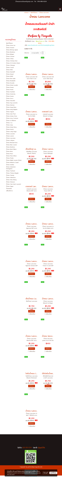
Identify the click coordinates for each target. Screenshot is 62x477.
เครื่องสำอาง (9, 191)
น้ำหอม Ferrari (10, 87)
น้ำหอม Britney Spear (12, 50)
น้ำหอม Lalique (10, 140)
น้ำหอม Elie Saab (10, 78)
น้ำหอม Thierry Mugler (12, 173)
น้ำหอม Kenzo (10, 129)
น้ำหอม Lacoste (10, 134)
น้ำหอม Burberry (10, 52)
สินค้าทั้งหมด (9, 43)
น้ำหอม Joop (9, 125)
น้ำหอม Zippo (9, 186)
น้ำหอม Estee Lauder (12, 85)
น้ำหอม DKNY (9, 76)
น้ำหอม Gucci (9, 98)
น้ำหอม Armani (10, 48)
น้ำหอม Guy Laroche (11, 103)
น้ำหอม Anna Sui (10, 45)
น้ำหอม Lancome (10, 138)
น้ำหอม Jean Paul (11, 114)
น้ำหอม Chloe (9, 59)
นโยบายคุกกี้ (11, 474)
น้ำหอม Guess (10, 96)
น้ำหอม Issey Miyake (11, 109)
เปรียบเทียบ (32, 89)
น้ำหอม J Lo (9, 123)
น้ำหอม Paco (9, 154)
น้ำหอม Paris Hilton (11, 156)
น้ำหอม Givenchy (10, 94)
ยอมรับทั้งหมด (53, 473)
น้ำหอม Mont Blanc (11, 149)
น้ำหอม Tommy (10, 175)
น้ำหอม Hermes (10, 105)
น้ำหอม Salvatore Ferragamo (11, 168)
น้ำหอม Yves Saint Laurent (13, 184)
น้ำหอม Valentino (11, 177)
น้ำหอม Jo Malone (11, 120)
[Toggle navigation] (60, 9)
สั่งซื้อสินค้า (31, 87)
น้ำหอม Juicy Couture (12, 118)
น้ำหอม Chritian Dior (11, 61)
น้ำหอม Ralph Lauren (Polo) (13, 160)
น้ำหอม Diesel (10, 74)
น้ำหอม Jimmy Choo (11, 116)
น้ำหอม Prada (9, 158)
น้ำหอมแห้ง (9, 188)
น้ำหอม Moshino (10, 147)
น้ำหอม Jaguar (10, 112)
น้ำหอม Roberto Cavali (12, 162)
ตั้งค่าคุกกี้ (46, 473)
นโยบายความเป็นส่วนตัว (36, 473)
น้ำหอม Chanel (10, 56)
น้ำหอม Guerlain (10, 92)
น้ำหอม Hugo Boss (11, 107)
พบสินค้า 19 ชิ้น (28, 49)
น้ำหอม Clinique (10, 65)
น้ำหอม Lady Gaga (11, 131)
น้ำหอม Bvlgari (10, 54)
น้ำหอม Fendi (9, 89)
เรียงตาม (27, 53)
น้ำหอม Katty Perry (11, 127)
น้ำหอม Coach (10, 67)
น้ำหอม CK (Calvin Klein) (13, 63)
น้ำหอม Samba (10, 165)
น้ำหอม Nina (9, 151)
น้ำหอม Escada (10, 83)
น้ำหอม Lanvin (10, 136)
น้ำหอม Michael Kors (11, 143)
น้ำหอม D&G (9, 70)
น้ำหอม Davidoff (10, 72)
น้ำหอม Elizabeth (10, 81)
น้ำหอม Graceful (10, 101)
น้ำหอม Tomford (10, 171)
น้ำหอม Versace (10, 182)
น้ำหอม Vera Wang (11, 180)
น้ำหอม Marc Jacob (11, 145)
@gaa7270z (41, 447)
